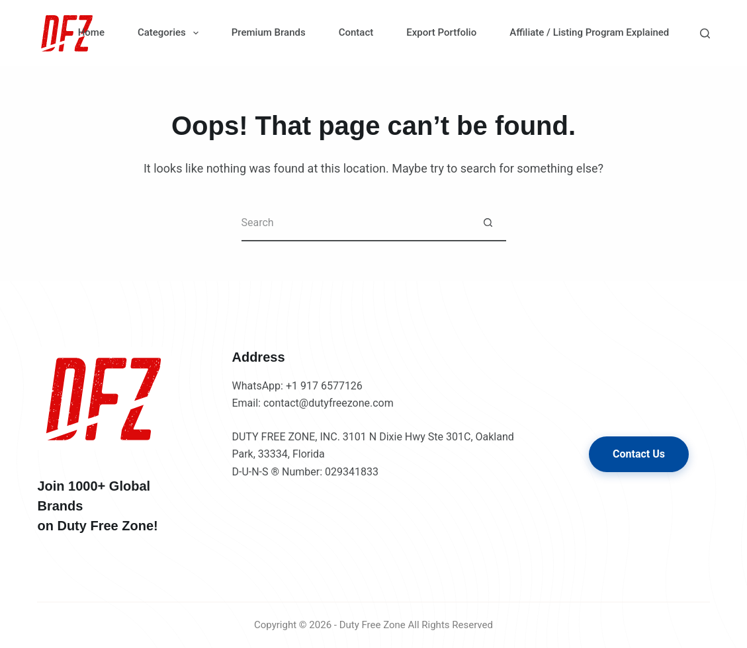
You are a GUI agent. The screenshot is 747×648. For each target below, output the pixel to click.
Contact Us (639, 454)
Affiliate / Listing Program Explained (589, 32)
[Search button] (488, 223)
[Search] (705, 33)
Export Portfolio (441, 32)
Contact (356, 32)
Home (91, 32)
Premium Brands (269, 32)
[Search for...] (356, 223)
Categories (171, 33)
